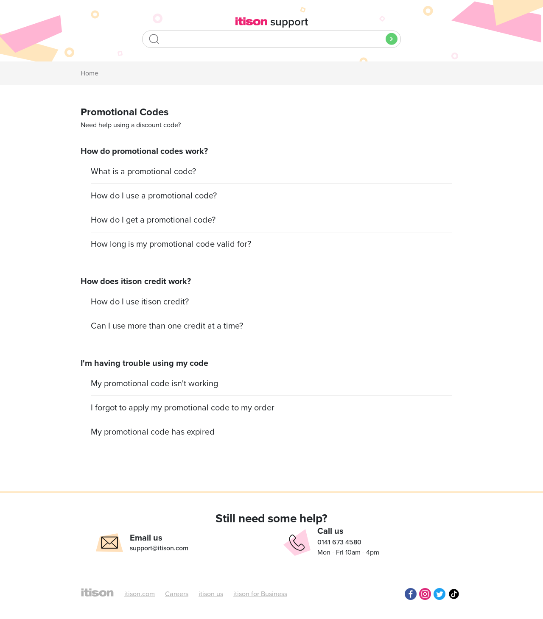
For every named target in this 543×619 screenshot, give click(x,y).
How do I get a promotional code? (153, 220)
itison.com (139, 594)
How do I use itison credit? (140, 302)
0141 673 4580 (339, 542)
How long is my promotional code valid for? (171, 244)
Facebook (411, 594)
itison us (211, 594)
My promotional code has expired (153, 432)
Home (89, 73)
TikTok (454, 594)
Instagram (425, 594)
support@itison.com (159, 548)
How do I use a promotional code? (154, 196)
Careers (176, 594)
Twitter (439, 594)
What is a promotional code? (143, 172)
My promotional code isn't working (154, 384)
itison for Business (260, 594)
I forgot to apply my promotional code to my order (182, 408)
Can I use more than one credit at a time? (167, 326)
